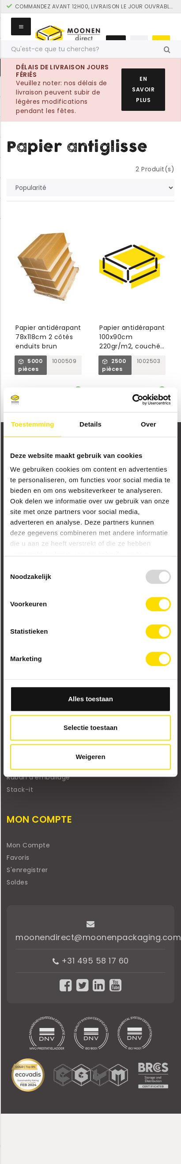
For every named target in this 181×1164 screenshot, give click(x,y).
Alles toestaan (90, 699)
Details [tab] (90, 424)
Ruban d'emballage (38, 777)
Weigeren (90, 756)
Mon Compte (28, 845)
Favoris (18, 857)
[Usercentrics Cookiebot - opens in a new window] (132, 399)
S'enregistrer (27, 869)
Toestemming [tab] (32, 424)
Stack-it (20, 789)
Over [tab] (148, 424)
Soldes (17, 882)
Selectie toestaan (91, 727)
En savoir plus (143, 89)
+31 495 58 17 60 (91, 960)
